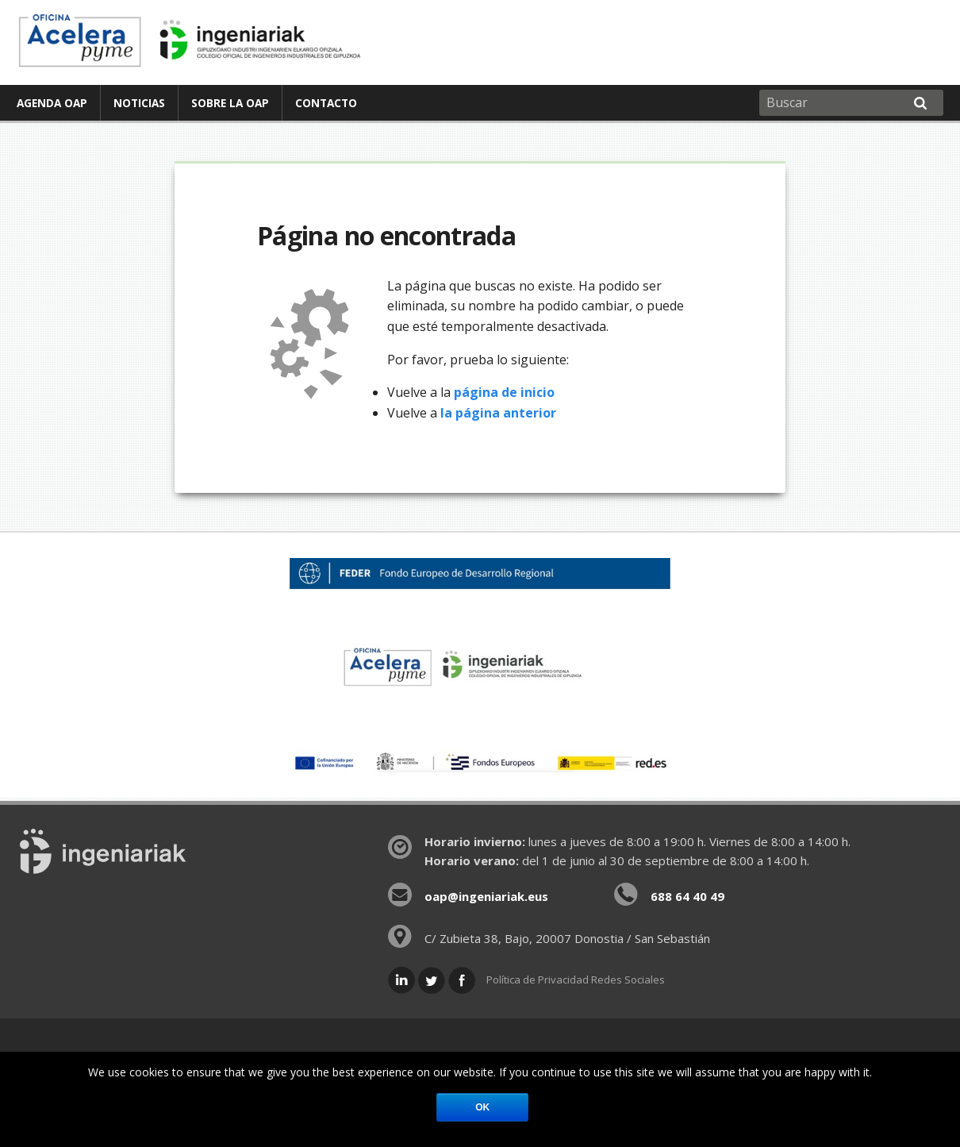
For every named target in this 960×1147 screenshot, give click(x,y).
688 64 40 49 (687, 896)
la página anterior (498, 412)
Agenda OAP (52, 102)
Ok (482, 1107)
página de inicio (504, 392)
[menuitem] (52, 103)
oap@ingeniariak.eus (486, 896)
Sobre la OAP (230, 102)
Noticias (139, 102)
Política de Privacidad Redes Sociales (575, 979)
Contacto (326, 102)
